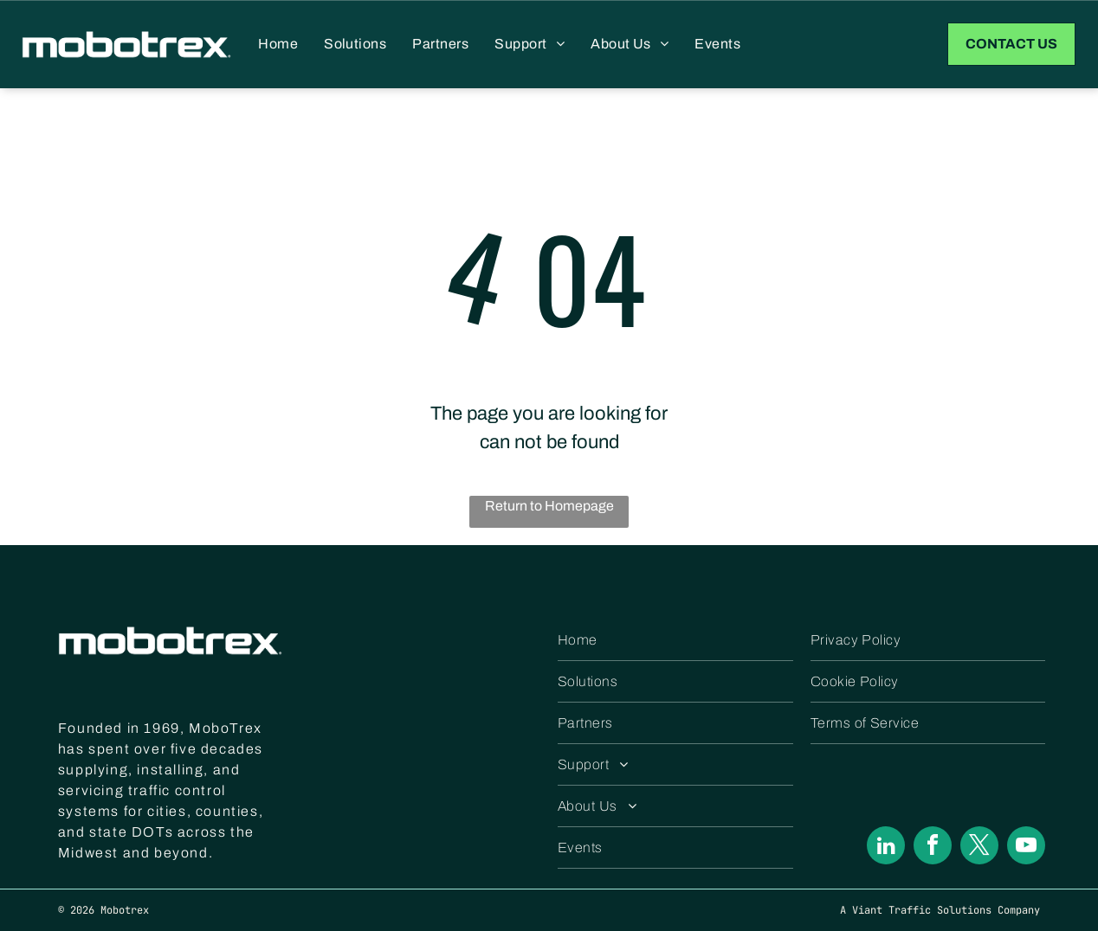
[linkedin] (886, 847)
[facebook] (933, 847)
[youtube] (1026, 847)
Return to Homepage (549, 505)
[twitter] (979, 847)
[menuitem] (278, 44)
